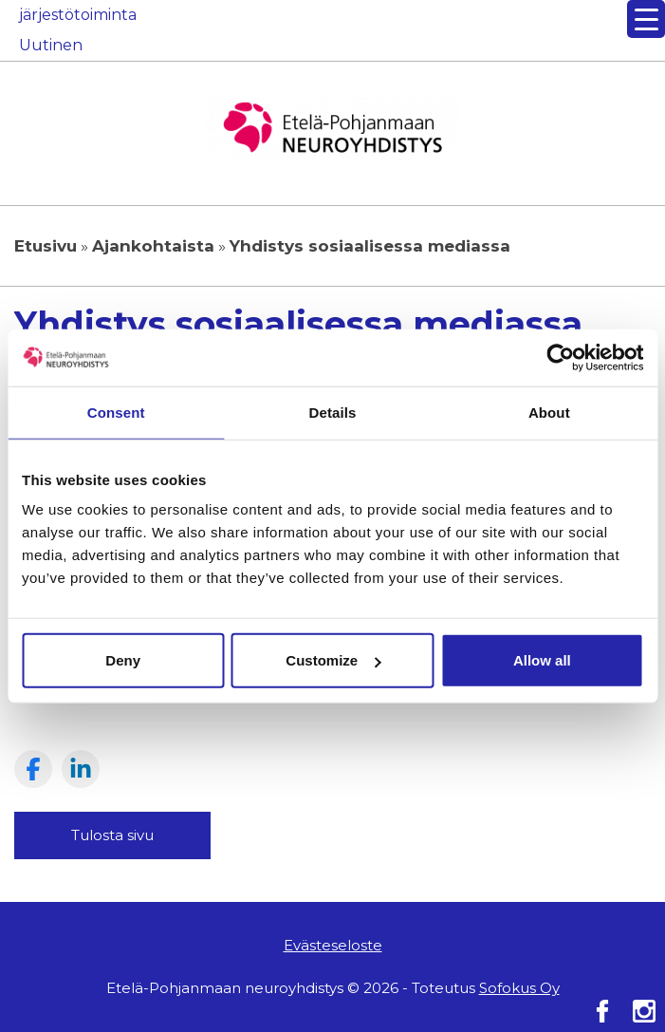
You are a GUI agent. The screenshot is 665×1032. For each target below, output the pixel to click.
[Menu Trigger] (646, 19)
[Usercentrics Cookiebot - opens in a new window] (560, 357)
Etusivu (45, 245)
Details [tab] (333, 411)
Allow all (542, 660)
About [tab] (549, 411)
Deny (122, 660)
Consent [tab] (116, 411)
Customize (333, 660)
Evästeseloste (333, 945)
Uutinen (51, 45)
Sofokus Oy (519, 988)
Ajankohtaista (153, 245)
